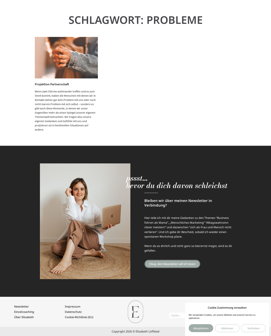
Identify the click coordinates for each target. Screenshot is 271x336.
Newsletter (21, 306)
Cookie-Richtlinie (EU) (79, 317)
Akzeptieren (200, 332)
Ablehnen (227, 332)
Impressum (72, 306)
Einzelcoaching (24, 312)
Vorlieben (254, 332)
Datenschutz (73, 312)
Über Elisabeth (24, 317)
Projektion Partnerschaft (52, 84)
